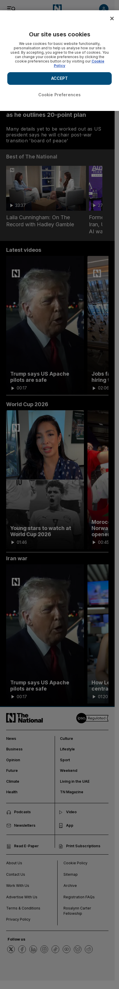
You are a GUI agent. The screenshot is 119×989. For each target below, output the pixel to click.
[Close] (112, 18)
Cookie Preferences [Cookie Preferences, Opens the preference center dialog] (59, 94)
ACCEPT (59, 78)
